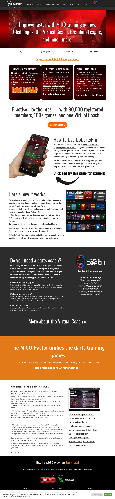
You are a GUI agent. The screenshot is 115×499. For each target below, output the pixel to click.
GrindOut (46, 90)
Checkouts (57, 84)
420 (44, 84)
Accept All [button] (108, 495)
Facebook (70, 51)
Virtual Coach (49, 4)
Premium (39, 4)
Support (29, 8)
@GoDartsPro (46, 470)
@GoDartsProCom (29, 470)
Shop (15, 8)
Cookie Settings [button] (97, 495)
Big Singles (50, 84)
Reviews (22, 8)
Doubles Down (53, 81)
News (10, 8)
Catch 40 (54, 79)
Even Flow (55, 86)
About (25, 489)
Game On (30, 4)
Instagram (45, 51)
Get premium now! (57, 124)
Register (79, 4)
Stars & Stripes (55, 88)
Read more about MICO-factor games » (57, 367)
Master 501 (47, 79)
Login (87, 4)
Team (64, 4)
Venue (71, 4)
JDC (58, 4)
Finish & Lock (65, 88)
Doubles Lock (54, 90)
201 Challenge (48, 77)
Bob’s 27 (64, 77)
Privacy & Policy (57, 489)
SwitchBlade (57, 77)
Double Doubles (64, 81)
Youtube (94, 51)
